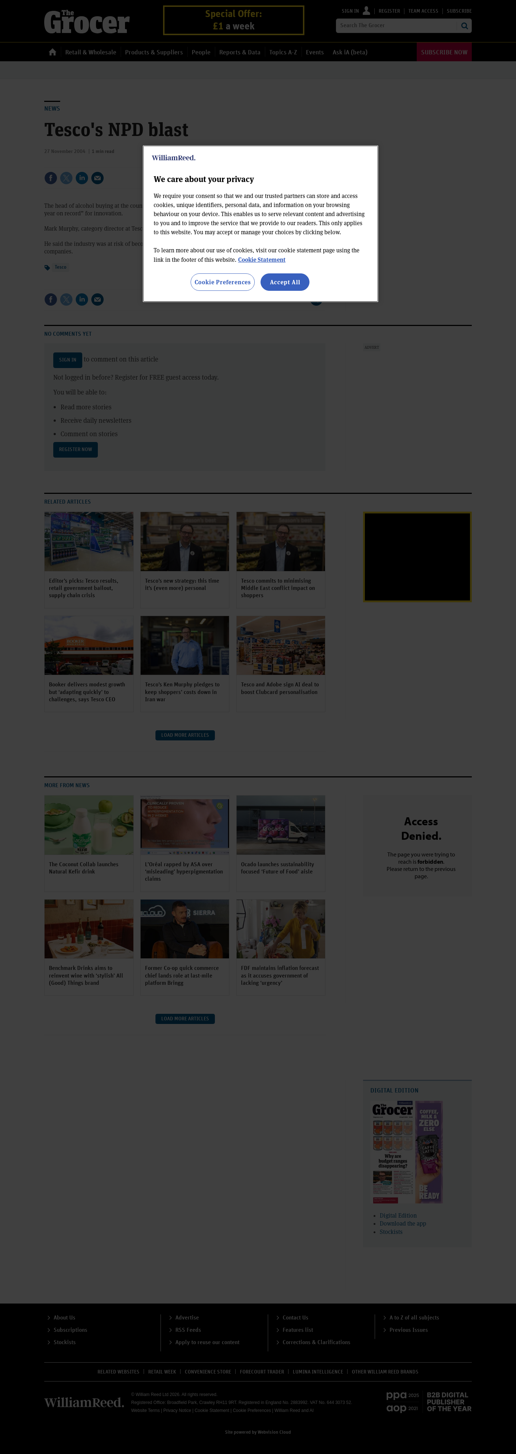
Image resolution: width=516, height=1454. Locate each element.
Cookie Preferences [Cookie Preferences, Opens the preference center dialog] (223, 282)
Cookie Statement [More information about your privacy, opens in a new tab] (262, 259)
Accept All (285, 282)
